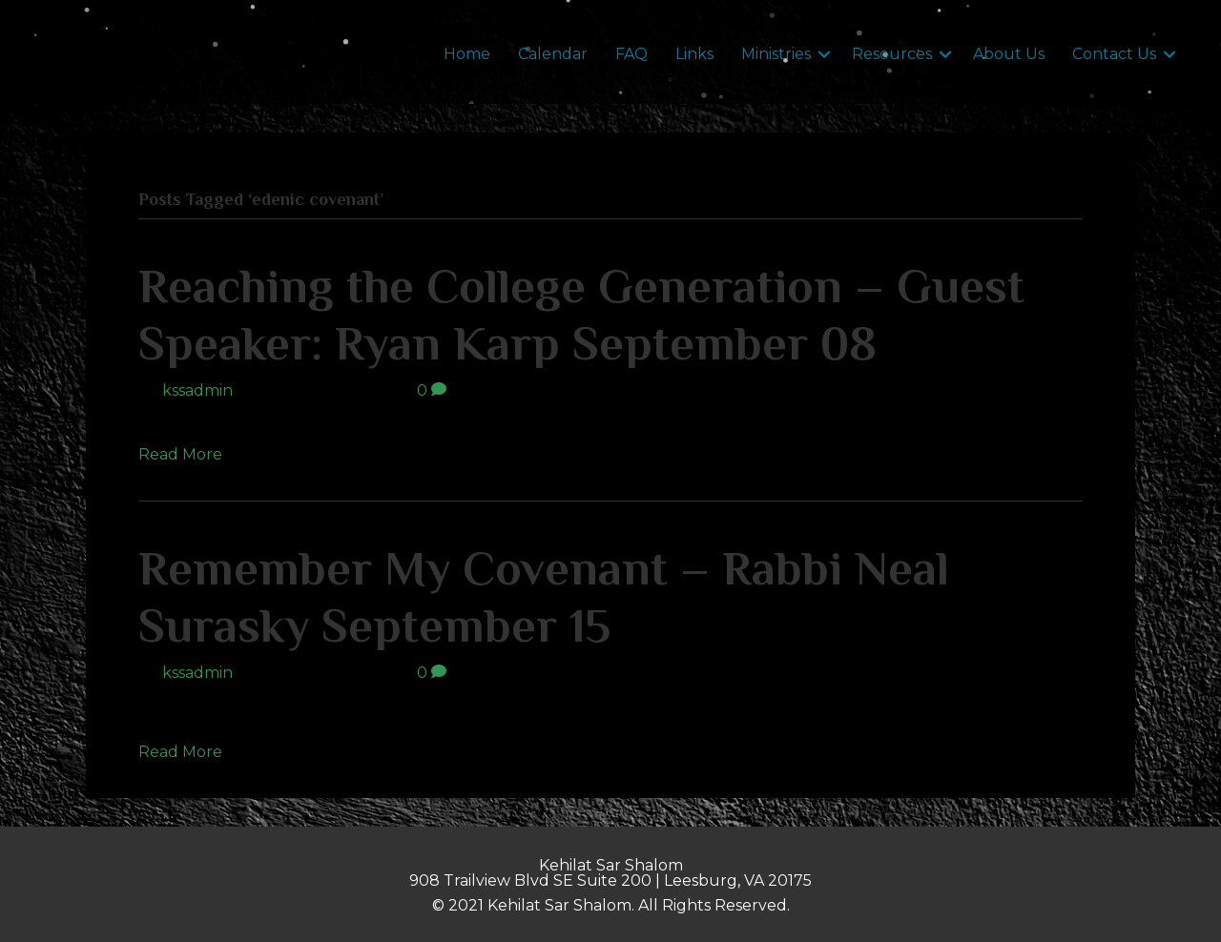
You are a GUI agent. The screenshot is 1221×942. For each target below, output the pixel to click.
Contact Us (1114, 54)
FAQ (631, 54)
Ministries (776, 54)
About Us (1009, 54)
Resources (892, 54)
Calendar (553, 54)
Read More (180, 454)
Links (694, 54)
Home (467, 54)
